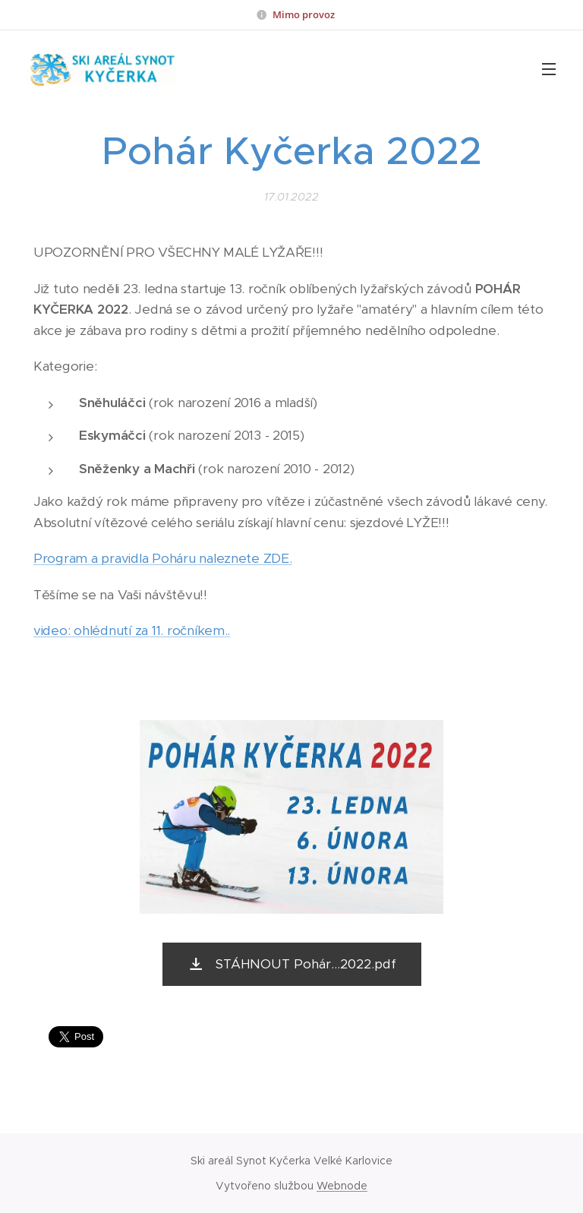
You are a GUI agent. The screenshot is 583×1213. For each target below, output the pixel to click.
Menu (549, 69)
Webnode (342, 1185)
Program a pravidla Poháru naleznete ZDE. (162, 558)
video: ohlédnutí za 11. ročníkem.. (131, 630)
